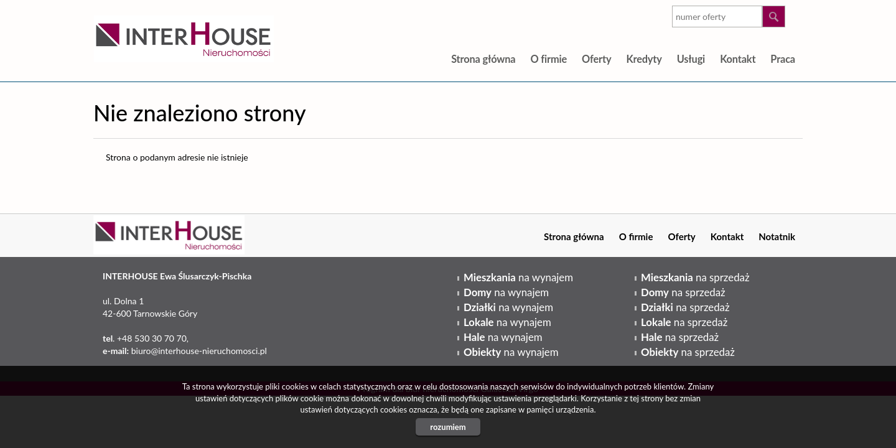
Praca (782, 59)
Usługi (691, 59)
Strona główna (483, 59)
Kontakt (737, 59)
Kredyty (643, 59)
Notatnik (776, 236)
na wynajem (518, 277)
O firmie (548, 59)
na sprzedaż (695, 277)
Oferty (596, 59)
